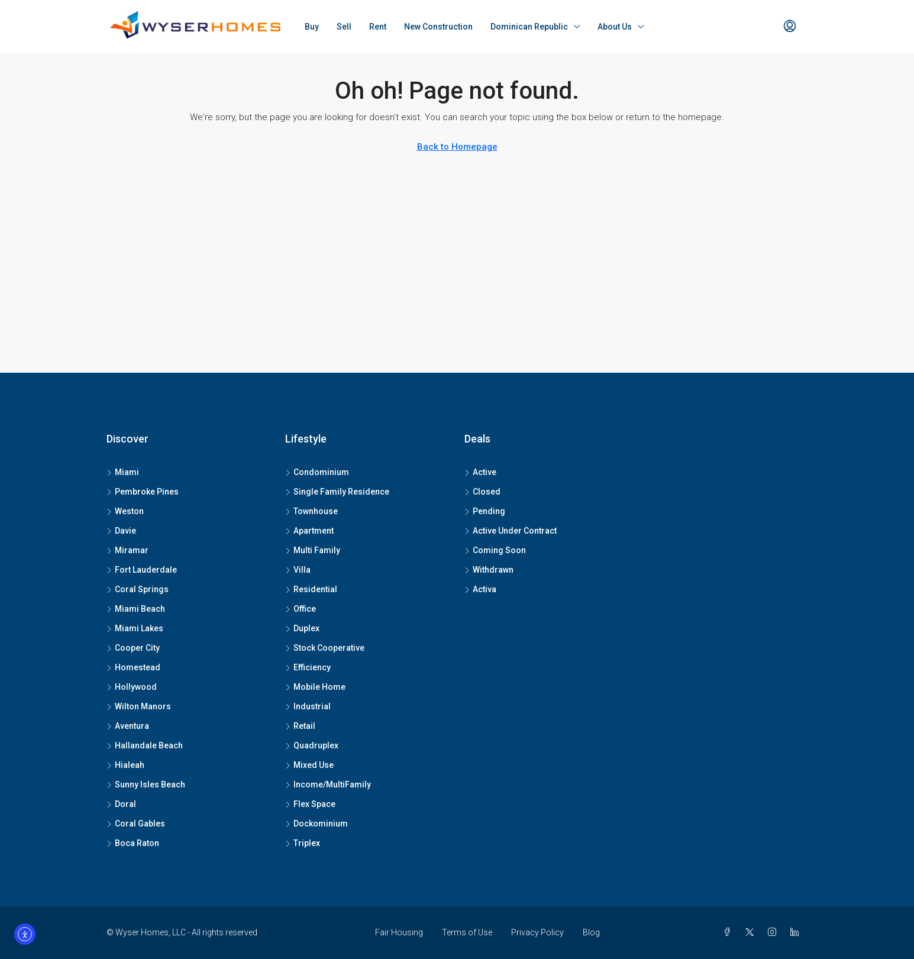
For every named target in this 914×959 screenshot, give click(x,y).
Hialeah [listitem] (125, 765)
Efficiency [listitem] (308, 667)
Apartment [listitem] (309, 530)
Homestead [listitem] (133, 667)
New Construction (438, 26)
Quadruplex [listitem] (311, 745)
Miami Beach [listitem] (135, 608)
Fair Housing (399, 932)
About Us (615, 26)
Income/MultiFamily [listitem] (328, 784)
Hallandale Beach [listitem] (144, 745)
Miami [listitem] (122, 472)
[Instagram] (774, 932)
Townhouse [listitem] (311, 511)
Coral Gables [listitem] (135, 823)
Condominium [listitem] (317, 472)
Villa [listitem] (298, 569)
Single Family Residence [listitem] (337, 491)
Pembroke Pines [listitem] (142, 491)
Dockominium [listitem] (316, 823)
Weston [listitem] (125, 511)
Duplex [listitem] (302, 628)
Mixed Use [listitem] (309, 765)
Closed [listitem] (482, 491)
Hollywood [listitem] (131, 687)
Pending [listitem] (484, 511)
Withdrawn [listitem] (488, 569)
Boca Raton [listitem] (132, 843)
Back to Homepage (457, 146)
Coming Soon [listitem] (495, 550)
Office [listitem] (300, 608)
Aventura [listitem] (127, 726)
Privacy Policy (537, 932)
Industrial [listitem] (308, 706)
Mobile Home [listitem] (315, 687)
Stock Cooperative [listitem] (324, 648)
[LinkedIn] (796, 932)
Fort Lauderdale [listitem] (141, 569)
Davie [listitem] (121, 530)
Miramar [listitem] (127, 550)
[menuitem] (789, 26)
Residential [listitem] (311, 589)
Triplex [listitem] (302, 843)
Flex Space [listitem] (310, 804)
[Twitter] (751, 932)
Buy (312, 26)
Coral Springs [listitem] (137, 589)
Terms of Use (467, 932)
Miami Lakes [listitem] (134, 628)
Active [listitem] (480, 472)
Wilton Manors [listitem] (138, 706)
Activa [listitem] (480, 589)
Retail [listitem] (300, 726)
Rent (377, 26)
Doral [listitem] (121, 804)
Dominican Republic (529, 26)
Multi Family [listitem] (312, 550)
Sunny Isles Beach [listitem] (145, 784)
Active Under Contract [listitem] (510, 530)
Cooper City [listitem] (133, 648)
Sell (344, 26)
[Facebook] (729, 932)
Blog (591, 932)
